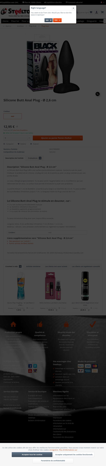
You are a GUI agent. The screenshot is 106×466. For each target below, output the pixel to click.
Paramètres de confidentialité (53, 460)
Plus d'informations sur (68, 450)
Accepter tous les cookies (32, 454)
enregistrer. (54, 450)
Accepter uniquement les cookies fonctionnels (74, 454)
